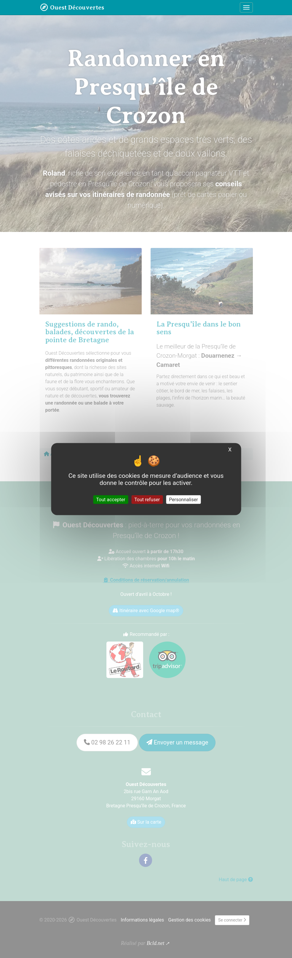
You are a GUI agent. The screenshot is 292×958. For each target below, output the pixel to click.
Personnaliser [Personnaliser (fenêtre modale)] (183, 499)
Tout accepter (110, 499)
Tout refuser (147, 499)
